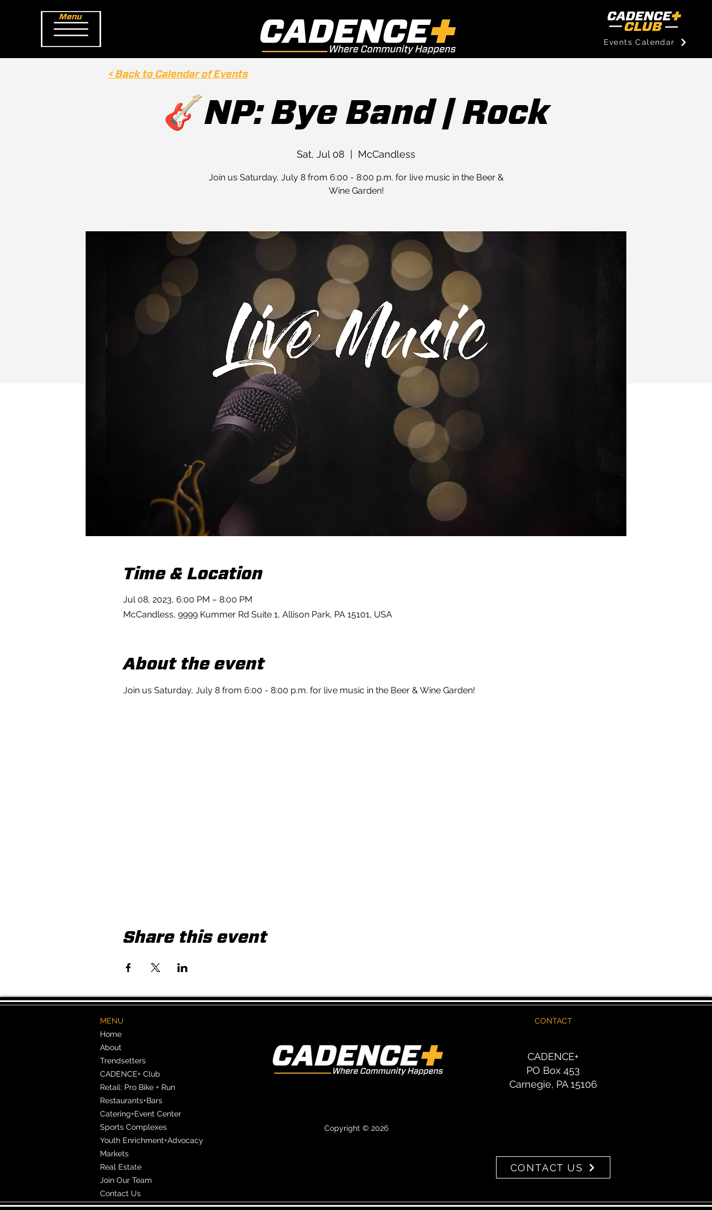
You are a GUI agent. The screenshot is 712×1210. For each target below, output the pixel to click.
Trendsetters (123, 1060)
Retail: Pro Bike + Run (137, 1087)
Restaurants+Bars (131, 1100)
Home (111, 1034)
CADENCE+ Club (130, 1073)
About (111, 1047)
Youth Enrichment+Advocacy (151, 1140)
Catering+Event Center (140, 1113)
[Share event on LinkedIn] (182, 967)
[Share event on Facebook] (128, 967)
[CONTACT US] (553, 1167)
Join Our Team (126, 1180)
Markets (114, 1153)
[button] (71, 29)
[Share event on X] (155, 967)
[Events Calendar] (645, 42)
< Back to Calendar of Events (178, 75)
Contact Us (120, 1193)
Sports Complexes (133, 1127)
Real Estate (120, 1166)
